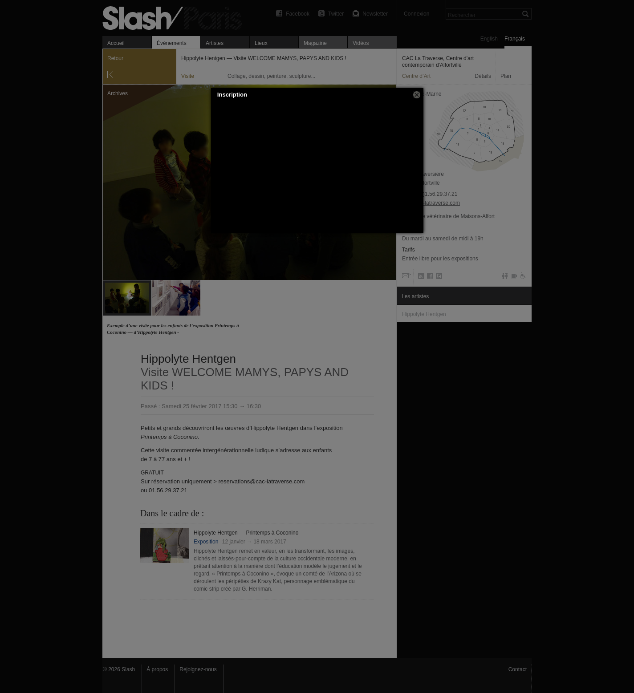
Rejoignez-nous (197, 669)
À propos (157, 669)
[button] (416, 94)
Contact (517, 669)
